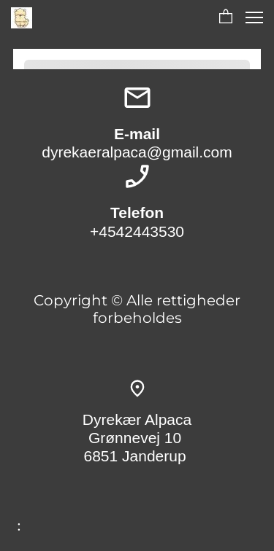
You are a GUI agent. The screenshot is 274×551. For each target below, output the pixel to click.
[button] (226, 17)
